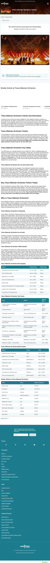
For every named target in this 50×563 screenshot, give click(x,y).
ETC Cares (3, 461)
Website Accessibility (6, 503)
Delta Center (11, 157)
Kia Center (43, 155)
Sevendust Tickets (5, 532)
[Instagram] (25, 444)
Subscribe (32, 434)
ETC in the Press (5, 479)
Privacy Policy (4, 495)
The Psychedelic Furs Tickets (7, 527)
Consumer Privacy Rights (7, 498)
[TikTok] (44, 444)
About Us (3, 453)
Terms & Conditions (5, 493)
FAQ (2, 490)
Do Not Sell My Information (7, 500)
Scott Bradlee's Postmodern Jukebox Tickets (11, 535)
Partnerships (4, 471)
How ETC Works (5, 506)
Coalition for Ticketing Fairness (8, 474)
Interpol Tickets (4, 530)
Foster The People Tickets (7, 522)
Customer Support (5, 488)
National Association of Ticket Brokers (9, 477)
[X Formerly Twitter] (15, 444)
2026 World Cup (5, 517)
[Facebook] (6, 444)
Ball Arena (40, 171)
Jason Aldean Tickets (6, 537)
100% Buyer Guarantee (6, 456)
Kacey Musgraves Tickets (7, 519)
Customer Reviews (5, 458)
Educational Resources (6, 508)
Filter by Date (5, 20)
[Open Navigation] (48, 3)
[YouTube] (34, 444)
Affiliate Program (5, 469)
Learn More (38, 76)
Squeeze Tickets (5, 524)
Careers (3, 466)
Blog (2, 464)
